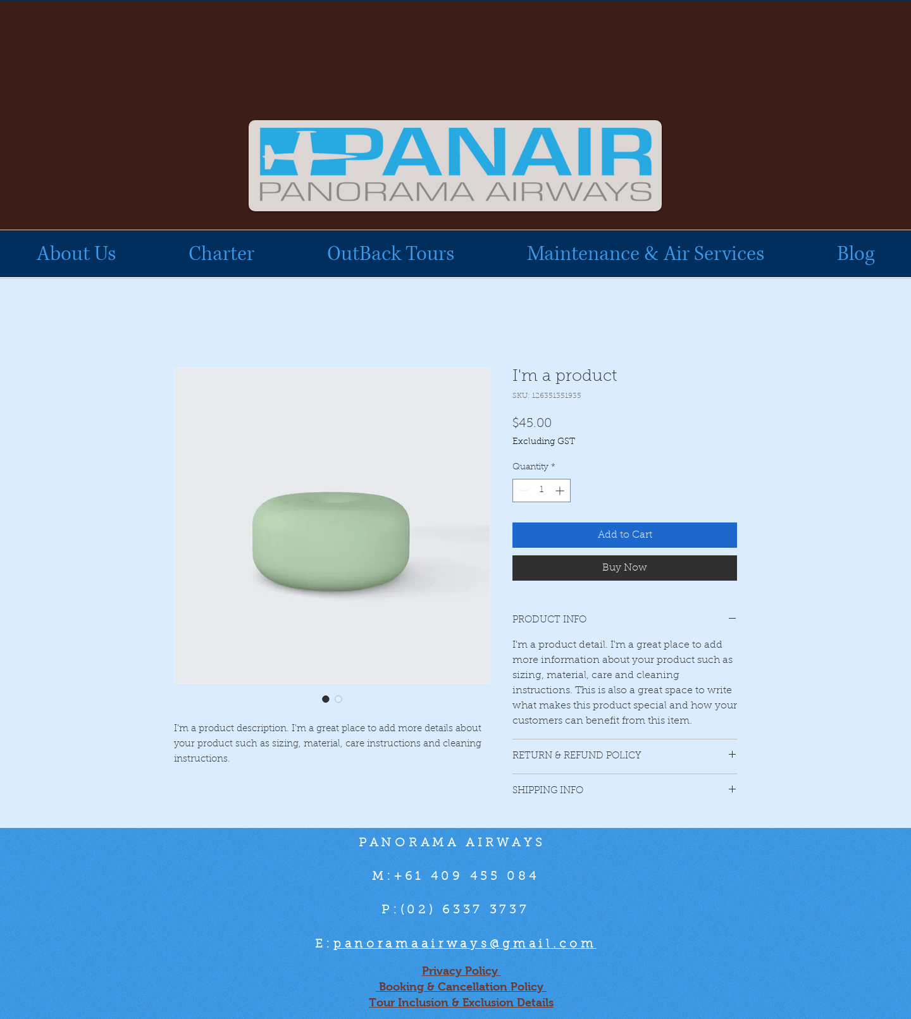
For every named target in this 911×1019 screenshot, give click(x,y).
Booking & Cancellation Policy (461, 986)
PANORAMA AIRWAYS (455, 843)
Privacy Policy (461, 971)
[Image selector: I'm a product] (325, 699)
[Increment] (561, 490)
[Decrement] (522, 490)
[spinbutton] (541, 490)
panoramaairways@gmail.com (465, 945)
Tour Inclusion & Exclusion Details (461, 1002)
